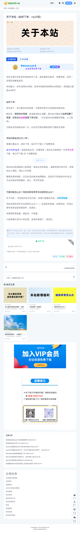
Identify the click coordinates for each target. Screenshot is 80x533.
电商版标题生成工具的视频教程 (17, 440)
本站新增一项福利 (35, 307)
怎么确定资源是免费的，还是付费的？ (15, 308)
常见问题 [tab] (25, 59)
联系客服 (63, 198)
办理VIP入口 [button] (40, 160)
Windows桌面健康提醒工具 (15, 453)
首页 (5, 8)
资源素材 (9, 508)
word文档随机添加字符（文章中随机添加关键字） (23, 450)
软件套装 (9, 512)
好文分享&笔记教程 (12, 488)
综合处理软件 (10, 502)
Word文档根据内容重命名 (15, 460)
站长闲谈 (9, 495)
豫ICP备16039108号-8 (40, 529)
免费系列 (9, 485)
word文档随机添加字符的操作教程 (18, 447)
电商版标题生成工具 (13, 443)
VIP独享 (8, 481)
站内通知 (11, 8)
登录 (68, 3)
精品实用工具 (10, 498)
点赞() (70, 256)
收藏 (62, 256)
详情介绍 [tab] (12, 59)
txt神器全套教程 (11, 478)
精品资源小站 (45, 527)
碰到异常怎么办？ (60, 307)
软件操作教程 (10, 515)
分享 (55, 256)
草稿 (7, 505)
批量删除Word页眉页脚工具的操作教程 (19, 464)
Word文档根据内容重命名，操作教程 (19, 457)
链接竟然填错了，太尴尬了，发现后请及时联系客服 (15, 335)
